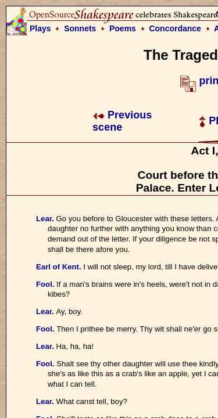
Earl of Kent (57, 266)
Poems (122, 28)
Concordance (175, 28)
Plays (40, 28)
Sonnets (80, 28)
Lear (44, 218)
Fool (44, 284)
